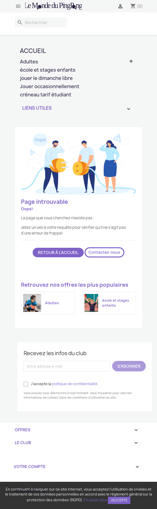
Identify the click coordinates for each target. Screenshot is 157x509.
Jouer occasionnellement (49, 87)
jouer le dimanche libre (46, 78)
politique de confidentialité (74, 383)
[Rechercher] (41, 22)
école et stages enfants (48, 70)
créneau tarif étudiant (45, 95)
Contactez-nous (104, 252)
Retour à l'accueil (58, 252)
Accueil (33, 50)
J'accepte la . (61, 383)
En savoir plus (95, 500)
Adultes (29, 62)
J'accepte (119, 500)
